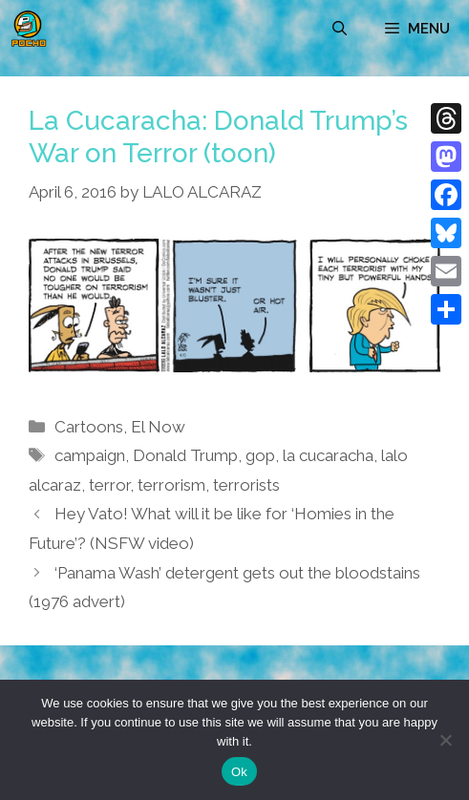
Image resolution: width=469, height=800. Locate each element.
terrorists (246, 485)
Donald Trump (185, 455)
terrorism (171, 485)
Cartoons (88, 426)
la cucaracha (328, 455)
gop (260, 455)
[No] (445, 739)
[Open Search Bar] (339, 28)
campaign (89, 455)
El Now (158, 426)
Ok (239, 772)
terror (109, 485)
